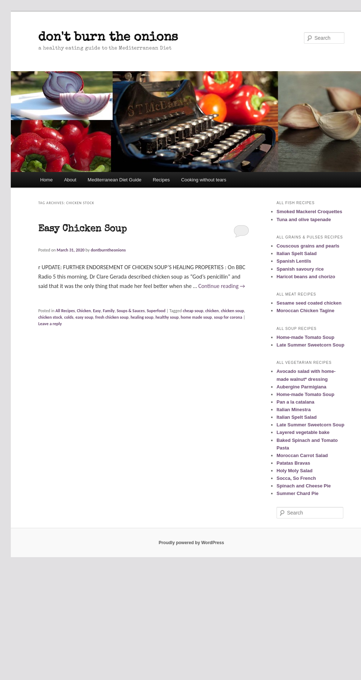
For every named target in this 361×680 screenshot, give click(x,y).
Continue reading (221, 286)
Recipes (161, 179)
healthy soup (167, 317)
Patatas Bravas (293, 463)
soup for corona (228, 317)
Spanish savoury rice (300, 269)
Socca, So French (296, 478)
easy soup (84, 317)
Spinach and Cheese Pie (304, 486)
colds (69, 317)
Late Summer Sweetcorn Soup (310, 345)
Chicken (84, 310)
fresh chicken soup (112, 317)
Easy (97, 310)
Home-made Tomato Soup (305, 337)
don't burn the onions (108, 37)
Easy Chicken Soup (82, 229)
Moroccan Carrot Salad (302, 455)
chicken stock (50, 317)
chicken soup (232, 310)
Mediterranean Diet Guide (115, 179)
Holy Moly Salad (295, 470)
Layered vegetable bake (303, 432)
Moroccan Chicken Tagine (305, 310)
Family (108, 310)
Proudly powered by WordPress (191, 542)
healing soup (142, 317)
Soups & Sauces (131, 310)
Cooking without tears (203, 179)
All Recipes (65, 310)
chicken (212, 310)
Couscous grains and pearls (308, 246)
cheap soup (193, 310)
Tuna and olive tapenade (304, 219)
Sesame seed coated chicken (309, 303)
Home (46, 179)
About (70, 179)
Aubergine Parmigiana (301, 387)
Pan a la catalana (295, 402)
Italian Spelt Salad (297, 253)
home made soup (196, 317)
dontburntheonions (108, 250)
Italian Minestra (294, 409)
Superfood (156, 310)
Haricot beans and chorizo (306, 276)
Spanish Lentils (294, 261)
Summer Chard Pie (297, 493)
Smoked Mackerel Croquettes (309, 211)
